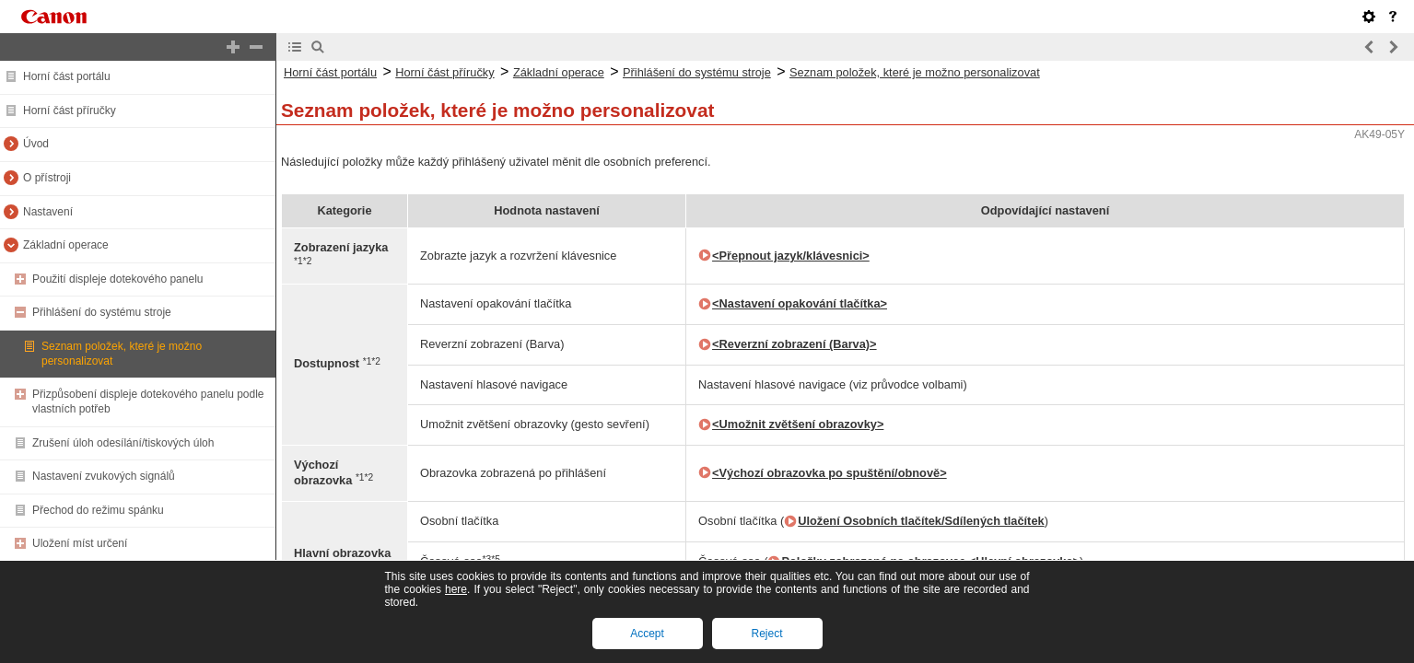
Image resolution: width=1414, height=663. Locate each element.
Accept (647, 633)
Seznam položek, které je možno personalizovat (914, 72)
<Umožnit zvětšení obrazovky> (797, 424)
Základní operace (66, 244)
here (456, 589)
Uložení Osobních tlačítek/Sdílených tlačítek (921, 521)
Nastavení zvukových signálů (103, 476)
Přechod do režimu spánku (98, 510)
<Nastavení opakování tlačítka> (799, 303)
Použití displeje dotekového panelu (117, 279)
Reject (766, 633)
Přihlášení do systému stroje (101, 312)
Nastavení (48, 211)
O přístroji (47, 177)
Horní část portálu (67, 76)
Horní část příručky (69, 110)
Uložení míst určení (79, 543)
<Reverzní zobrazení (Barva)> (794, 344)
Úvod (36, 143)
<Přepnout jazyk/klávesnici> (791, 255)
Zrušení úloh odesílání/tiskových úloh (123, 442)
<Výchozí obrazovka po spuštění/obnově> (829, 473)
